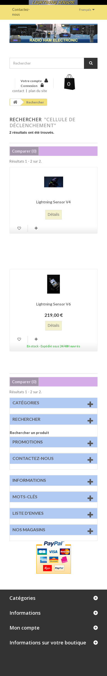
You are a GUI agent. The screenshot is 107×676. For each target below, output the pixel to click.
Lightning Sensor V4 (53, 202)
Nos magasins (28, 529)
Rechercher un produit (29, 433)
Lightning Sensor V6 (53, 304)
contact (18, 91)
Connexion (29, 86)
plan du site (38, 91)
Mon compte (24, 627)
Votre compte (31, 81)
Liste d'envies (28, 513)
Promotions (27, 441)
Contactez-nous (21, 11)
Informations (29, 480)
